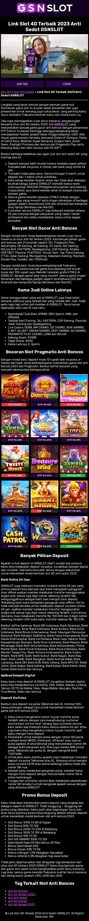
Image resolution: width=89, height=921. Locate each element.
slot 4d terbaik (17, 901)
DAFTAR (22, 84)
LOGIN (67, 84)
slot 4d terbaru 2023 (21, 894)
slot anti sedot (17, 897)
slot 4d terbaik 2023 (21, 904)
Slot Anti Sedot (24, 92)
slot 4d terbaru (18, 891)
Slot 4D (6, 92)
